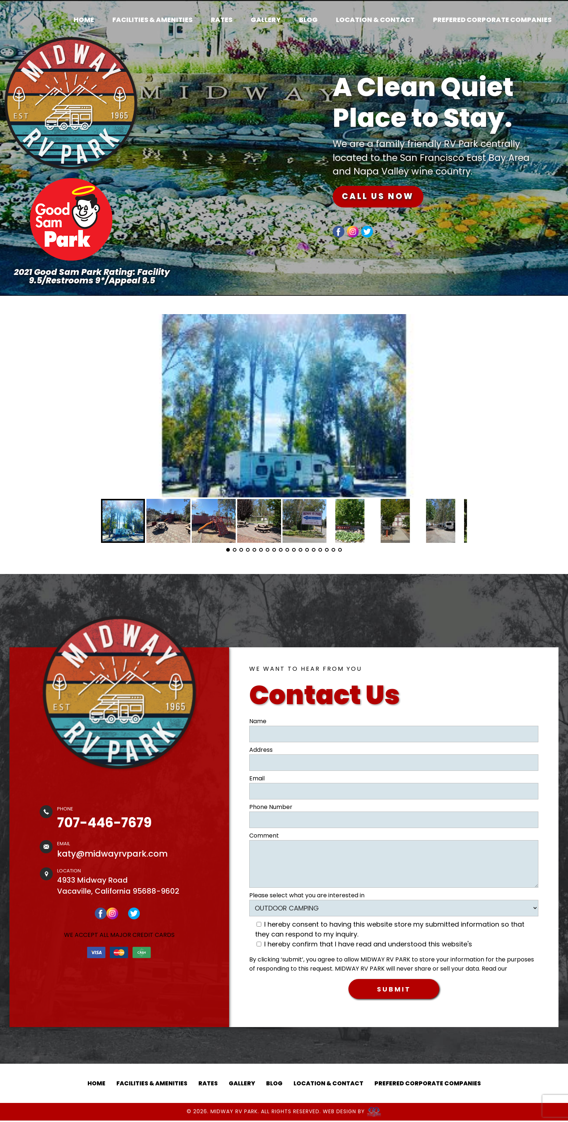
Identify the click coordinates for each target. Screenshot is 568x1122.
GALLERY (266, 19)
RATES (221, 19)
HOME (84, 19)
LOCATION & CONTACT (375, 19)
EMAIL (63, 843)
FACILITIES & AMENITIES (152, 19)
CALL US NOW (385, 196)
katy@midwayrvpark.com (112, 854)
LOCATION (69, 870)
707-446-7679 (104, 822)
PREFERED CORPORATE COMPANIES (492, 19)
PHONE (65, 808)
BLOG (308, 19)
